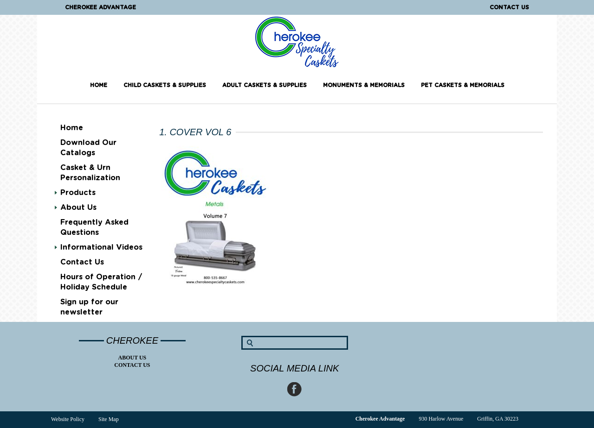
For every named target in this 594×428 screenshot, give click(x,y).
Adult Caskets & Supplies (264, 85)
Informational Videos (101, 247)
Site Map (108, 419)
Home (98, 85)
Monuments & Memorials (364, 85)
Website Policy (67, 419)
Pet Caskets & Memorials (462, 85)
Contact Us (509, 7)
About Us (78, 207)
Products (78, 192)
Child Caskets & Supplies (164, 85)
